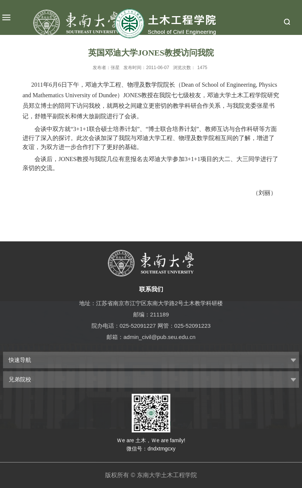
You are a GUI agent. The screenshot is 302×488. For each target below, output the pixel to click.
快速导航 (20, 360)
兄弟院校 (20, 379)
